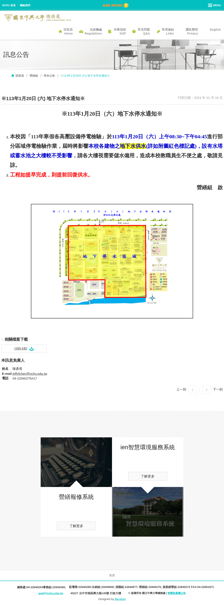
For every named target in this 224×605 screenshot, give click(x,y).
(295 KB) (20, 348)
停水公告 (49, 75)
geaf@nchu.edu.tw (50, 593)
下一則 (218, 389)
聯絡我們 (25, 5)
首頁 (112, 575)
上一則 (181, 389)
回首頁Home (68, 31)
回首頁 (20, 75)
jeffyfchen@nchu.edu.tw (30, 373)
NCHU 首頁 (9, 5)
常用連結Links (168, 31)
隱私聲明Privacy (192, 31)
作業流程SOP (120, 31)
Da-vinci (120, 599)
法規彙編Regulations (93, 31)
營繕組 (34, 75)
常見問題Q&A (144, 31)
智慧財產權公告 (177, 593)
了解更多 (76, 526)
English (215, 29)
